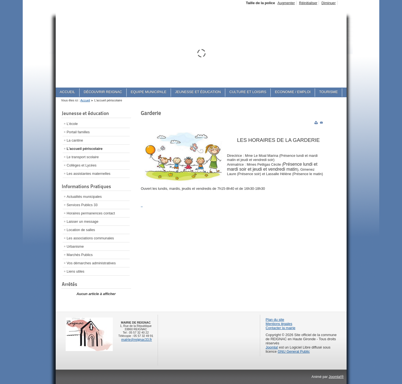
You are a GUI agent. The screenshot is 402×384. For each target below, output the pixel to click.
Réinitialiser (308, 3)
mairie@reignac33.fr (136, 339)
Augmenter (286, 3)
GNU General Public (294, 351)
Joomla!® (336, 377)
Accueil (85, 100)
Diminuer (328, 3)
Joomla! (272, 347)
